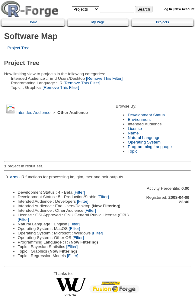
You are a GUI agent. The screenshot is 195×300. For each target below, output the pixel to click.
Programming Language (150, 146)
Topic (132, 151)
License (135, 128)
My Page (98, 22)
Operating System (144, 142)
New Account (184, 9)
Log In (167, 9)
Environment (139, 119)
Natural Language (144, 137)
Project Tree (19, 48)
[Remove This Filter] (104, 78)
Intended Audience (33, 112)
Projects (162, 22)
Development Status (146, 115)
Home (32, 22)
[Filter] (79, 192)
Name (133, 133)
